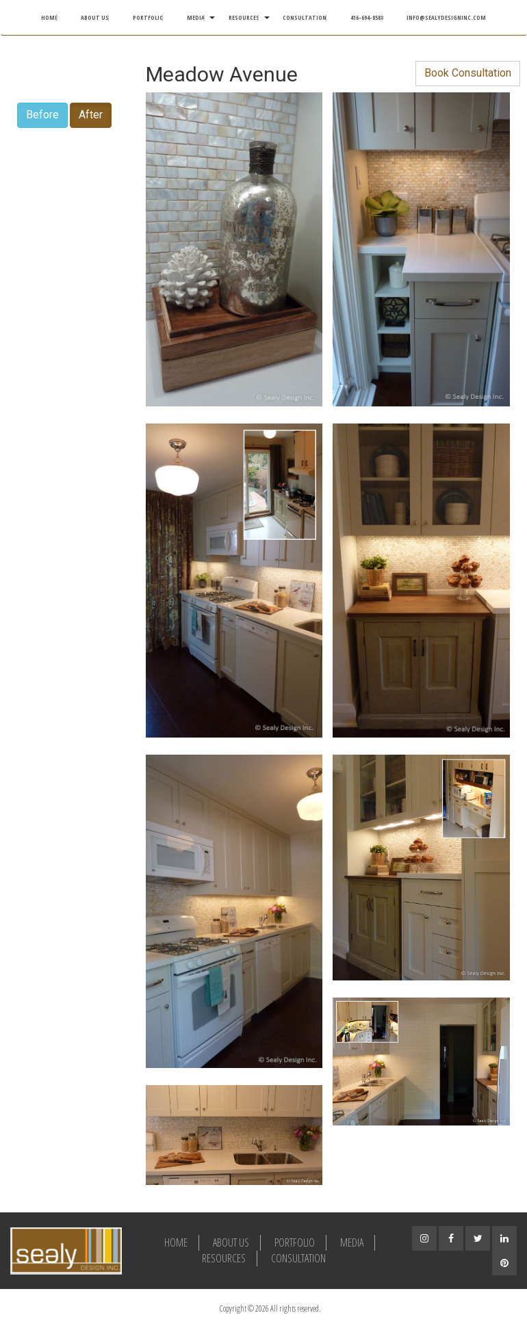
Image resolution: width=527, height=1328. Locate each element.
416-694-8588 (366, 17)
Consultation (304, 17)
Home (49, 17)
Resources (244, 17)
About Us (95, 17)
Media (196, 17)
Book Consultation (467, 72)
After (91, 114)
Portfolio (148, 17)
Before (42, 114)
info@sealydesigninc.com (446, 17)
